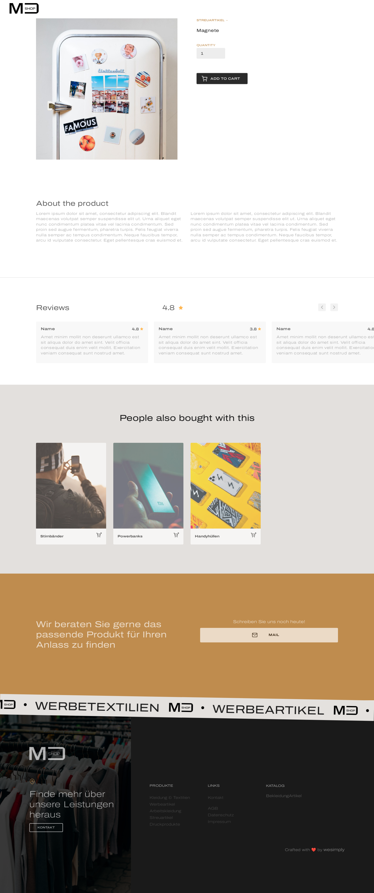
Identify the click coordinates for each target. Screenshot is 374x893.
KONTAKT (46, 829)
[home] (24, 8)
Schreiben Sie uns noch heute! (269, 623)
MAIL (274, 636)
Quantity (206, 45)
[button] (360, 7)
